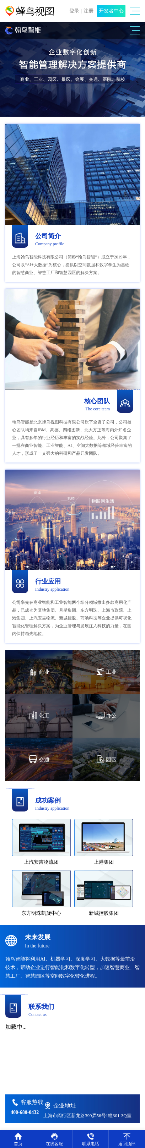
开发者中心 (111, 10)
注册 (88, 10)
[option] (72, 69)
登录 (74, 10)
